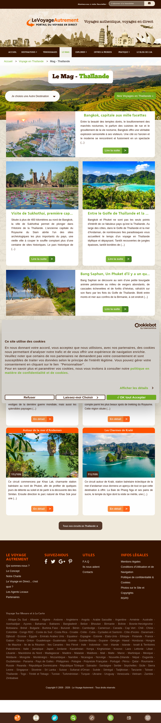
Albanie (34, 619)
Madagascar (52, 653)
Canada (117, 628)
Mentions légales (131, 561)
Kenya (90, 648)
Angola (85, 619)
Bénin (76, 628)
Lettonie (138, 648)
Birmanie (109, 623)
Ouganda (147, 657)
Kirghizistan (104, 648)
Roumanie (147, 661)
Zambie (148, 673)
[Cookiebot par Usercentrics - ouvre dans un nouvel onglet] (137, 326)
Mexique (148, 653)
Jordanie (62, 648)
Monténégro (40, 657)
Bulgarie (34, 628)
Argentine (120, 619)
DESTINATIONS (29, 52)
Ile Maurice (14, 644)
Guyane (103, 640)
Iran (105, 644)
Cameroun (104, 628)
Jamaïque (37, 648)
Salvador (91, 665)
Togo (23, 673)
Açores (27, 623)
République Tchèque (72, 665)
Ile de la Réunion (34, 644)
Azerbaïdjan (13, 623)
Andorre (58, 619)
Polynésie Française (95, 661)
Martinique (134, 653)
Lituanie (10, 653)
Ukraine (96, 673)
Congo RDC (26, 632)
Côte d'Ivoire (131, 632)
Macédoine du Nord (30, 653)
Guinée (72, 640)
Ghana (20, 640)
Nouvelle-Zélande (119, 657)
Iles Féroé (72, 644)
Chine (149, 628)
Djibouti (10, 636)
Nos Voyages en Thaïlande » (135, 95)
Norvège (101, 657)
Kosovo (118, 648)
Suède (96, 669)
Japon (50, 648)
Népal (135, 657)
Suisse (63, 669)
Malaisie (79, 653)
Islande (126, 644)
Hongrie (150, 640)
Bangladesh (70, 623)
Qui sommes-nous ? (18, 565)
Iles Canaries (55, 644)
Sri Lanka (50, 669)
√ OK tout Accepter (131, 397)
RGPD (125, 598)
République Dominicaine (43, 665)
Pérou (125, 661)
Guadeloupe (43, 640)
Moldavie (11, 657)
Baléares (54, 623)
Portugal (115, 661)
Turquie (85, 673)
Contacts (88, 572)
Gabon (10, 640)
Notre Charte (13, 576)
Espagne (85, 636)
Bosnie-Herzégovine (141, 623)
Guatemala (59, 640)
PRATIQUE (124, 52)
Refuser (29, 397)
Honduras (137, 640)
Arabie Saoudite (102, 619)
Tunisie (55, 673)
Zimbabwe (12, 678)
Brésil (23, 628)
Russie (10, 665)
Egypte (33, 636)
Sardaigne (105, 665)
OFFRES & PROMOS (103, 52)
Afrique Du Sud (17, 619)
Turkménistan (70, 673)
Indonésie (94, 644)
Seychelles (130, 665)
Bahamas (40, 623)
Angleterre (72, 619)
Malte (111, 653)
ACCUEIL (12, 52)
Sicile (142, 665)
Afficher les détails (134, 388)
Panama (28, 661)
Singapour (22, 669)
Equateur (72, 636)
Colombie (11, 632)
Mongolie (24, 657)
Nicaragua (87, 657)
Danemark (147, 632)
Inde (83, 644)
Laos (128, 648)
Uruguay (109, 673)
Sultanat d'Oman (80, 669)
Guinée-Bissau (87, 640)
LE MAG (65, 52)
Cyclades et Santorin (110, 632)
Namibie (73, 657)
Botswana (12, 628)
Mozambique (57, 657)
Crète (83, 632)
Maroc (121, 653)
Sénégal (108, 669)
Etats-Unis (111, 636)
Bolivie (122, 623)
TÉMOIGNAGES (50, 52)
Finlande (137, 636)
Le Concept (12, 571)
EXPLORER (81, 52)
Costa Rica (61, 632)
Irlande (115, 644)
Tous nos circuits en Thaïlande (80, 525)
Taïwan (149, 669)
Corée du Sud (44, 632)
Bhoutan (96, 623)
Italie (26, 648)
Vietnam (137, 673)
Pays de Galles (44, 661)
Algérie (46, 619)
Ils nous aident (91, 566)
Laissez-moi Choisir (80, 397)
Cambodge (88, 628)
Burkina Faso (50, 628)
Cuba (92, 632)
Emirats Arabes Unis (52, 636)
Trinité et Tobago (39, 673)
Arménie (134, 619)
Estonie (97, 636)
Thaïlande (12, 673)
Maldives (92, 653)
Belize (84, 623)
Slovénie (36, 669)
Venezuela (123, 673)
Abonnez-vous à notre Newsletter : (93, 4)
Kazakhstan (76, 648)
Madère (66, 653)
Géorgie (114, 640)
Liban (150, 648)
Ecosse (22, 636)
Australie (148, 619)
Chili (140, 628)
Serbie (117, 665)
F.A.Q (86, 561)
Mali (102, 653)
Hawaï (125, 640)
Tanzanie (136, 669)
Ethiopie (124, 636)
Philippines (62, 661)
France (149, 636)
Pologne (76, 661)
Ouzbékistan (13, 661)
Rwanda (21, 665)
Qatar (135, 661)
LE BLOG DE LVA (144, 52)
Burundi (65, 628)
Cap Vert (130, 628)
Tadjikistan (122, 669)
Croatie (74, 632)
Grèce (30, 640)
